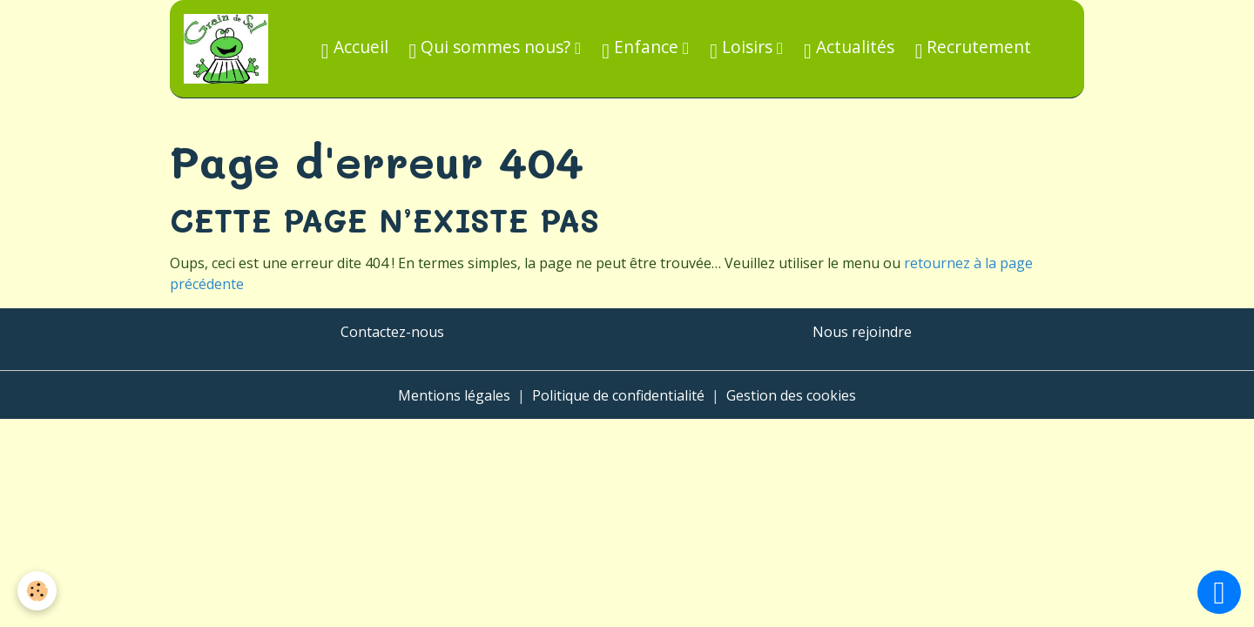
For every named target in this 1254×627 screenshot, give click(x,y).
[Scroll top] (1219, 592)
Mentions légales (454, 395)
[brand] (229, 49)
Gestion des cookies (791, 395)
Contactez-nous (392, 331)
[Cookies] (37, 590)
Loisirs (743, 48)
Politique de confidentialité (618, 395)
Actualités (849, 48)
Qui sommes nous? (492, 48)
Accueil (354, 48)
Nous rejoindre (862, 331)
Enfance (642, 48)
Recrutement (973, 48)
